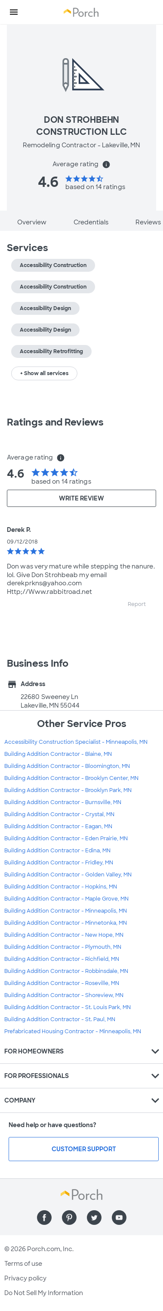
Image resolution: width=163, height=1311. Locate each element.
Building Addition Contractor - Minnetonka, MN (65, 923)
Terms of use (23, 1264)
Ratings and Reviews (55, 422)
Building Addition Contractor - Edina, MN (57, 850)
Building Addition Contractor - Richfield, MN (61, 959)
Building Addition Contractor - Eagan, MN (58, 826)
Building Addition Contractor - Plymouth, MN (62, 947)
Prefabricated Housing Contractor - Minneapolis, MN (72, 1031)
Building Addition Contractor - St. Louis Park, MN (67, 1007)
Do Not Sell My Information (43, 1293)
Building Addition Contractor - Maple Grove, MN (66, 898)
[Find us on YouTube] (119, 1217)
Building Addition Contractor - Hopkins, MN (60, 886)
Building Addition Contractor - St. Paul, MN (59, 1019)
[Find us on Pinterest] (69, 1217)
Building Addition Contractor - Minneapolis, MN (65, 910)
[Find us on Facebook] (44, 1217)
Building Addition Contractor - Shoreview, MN (63, 995)
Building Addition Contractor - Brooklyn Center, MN (71, 778)
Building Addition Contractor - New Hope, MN (63, 935)
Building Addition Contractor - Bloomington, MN (67, 766)
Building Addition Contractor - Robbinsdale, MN (66, 971)
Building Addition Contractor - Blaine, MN (58, 754)
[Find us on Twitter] (94, 1217)
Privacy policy (25, 1278)
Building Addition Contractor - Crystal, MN (59, 814)
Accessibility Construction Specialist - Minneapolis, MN (76, 742)
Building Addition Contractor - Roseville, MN (61, 983)
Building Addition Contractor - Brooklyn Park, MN (68, 790)
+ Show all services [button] (44, 373)
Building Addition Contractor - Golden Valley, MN (68, 874)
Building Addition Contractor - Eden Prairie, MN (66, 838)
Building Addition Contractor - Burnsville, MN (62, 802)
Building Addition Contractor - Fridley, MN (58, 862)
